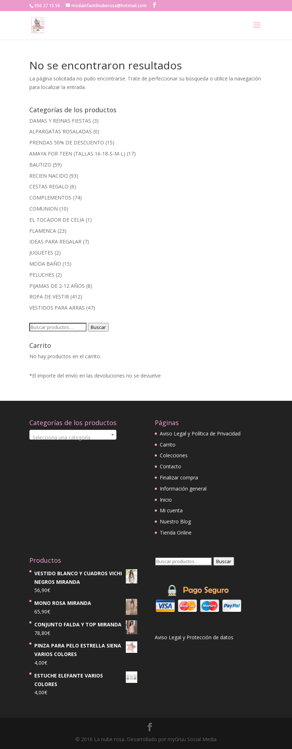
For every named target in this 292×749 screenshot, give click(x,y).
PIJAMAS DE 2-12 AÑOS (57, 285)
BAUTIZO (40, 164)
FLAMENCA (42, 230)
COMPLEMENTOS (50, 197)
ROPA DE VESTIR (49, 296)
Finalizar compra (179, 477)
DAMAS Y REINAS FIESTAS (60, 120)
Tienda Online (176, 532)
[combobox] (73, 435)
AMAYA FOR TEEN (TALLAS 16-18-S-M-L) (77, 153)
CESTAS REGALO (49, 186)
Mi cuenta (171, 510)
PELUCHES (41, 274)
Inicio (166, 499)
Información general (183, 488)
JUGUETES (41, 252)
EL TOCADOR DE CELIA (56, 219)
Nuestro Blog (175, 521)
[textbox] (73, 437)
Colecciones (174, 455)
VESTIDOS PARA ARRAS (57, 307)
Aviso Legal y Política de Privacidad (200, 433)
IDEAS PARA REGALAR (55, 241)
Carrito (167, 444)
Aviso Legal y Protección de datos (194, 637)
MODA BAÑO (45, 263)
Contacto (170, 466)
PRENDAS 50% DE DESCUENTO (66, 142)
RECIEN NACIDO (48, 175)
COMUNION (43, 208)
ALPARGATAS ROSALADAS (60, 131)
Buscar (98, 327)
